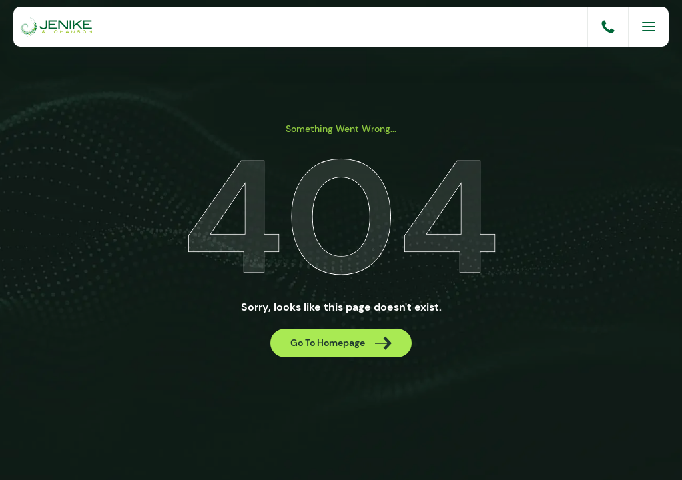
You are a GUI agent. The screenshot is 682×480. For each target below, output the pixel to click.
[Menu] (649, 26)
